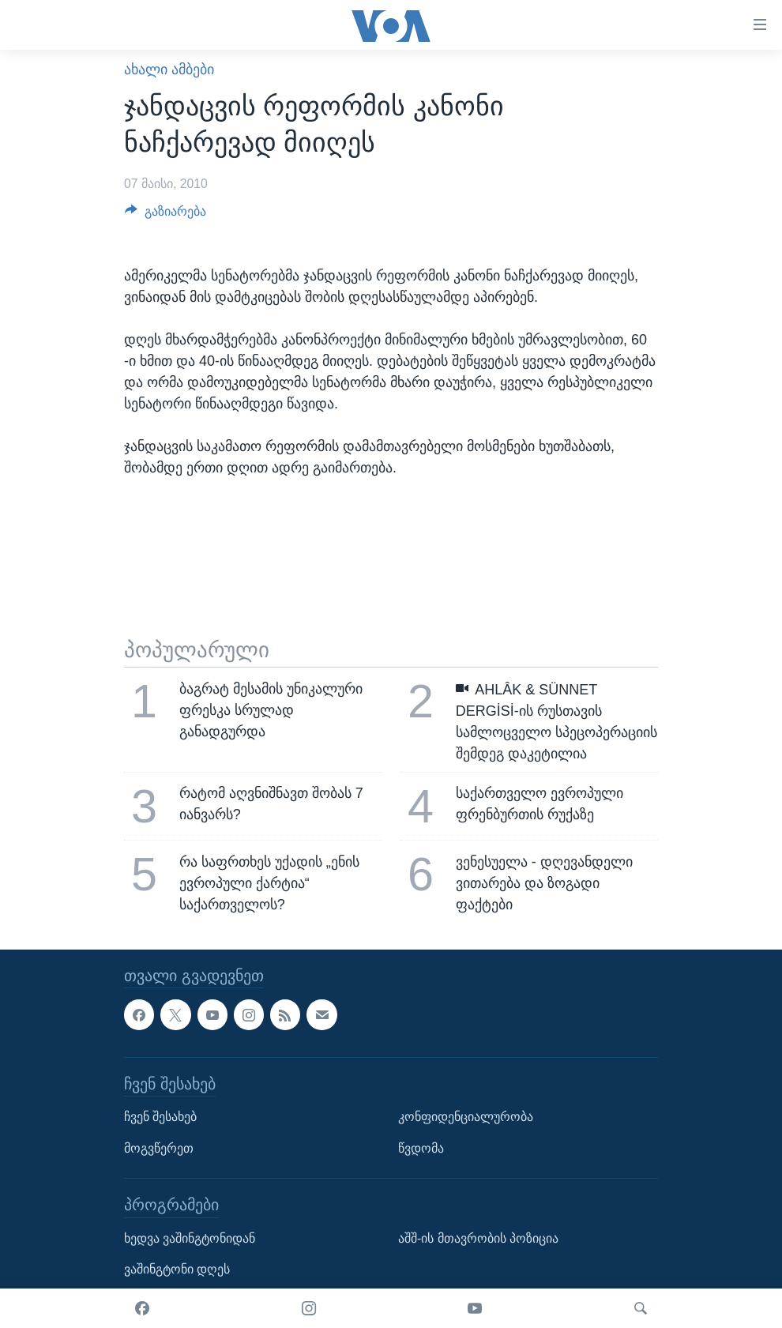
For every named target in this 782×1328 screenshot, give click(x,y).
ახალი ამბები (169, 69)
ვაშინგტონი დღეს (177, 1269)
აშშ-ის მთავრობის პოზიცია (478, 1238)
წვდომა (421, 1148)
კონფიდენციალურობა (465, 1116)
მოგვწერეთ (159, 1148)
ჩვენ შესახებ (160, 1116)
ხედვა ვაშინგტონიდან (189, 1238)
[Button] (165, 215)
